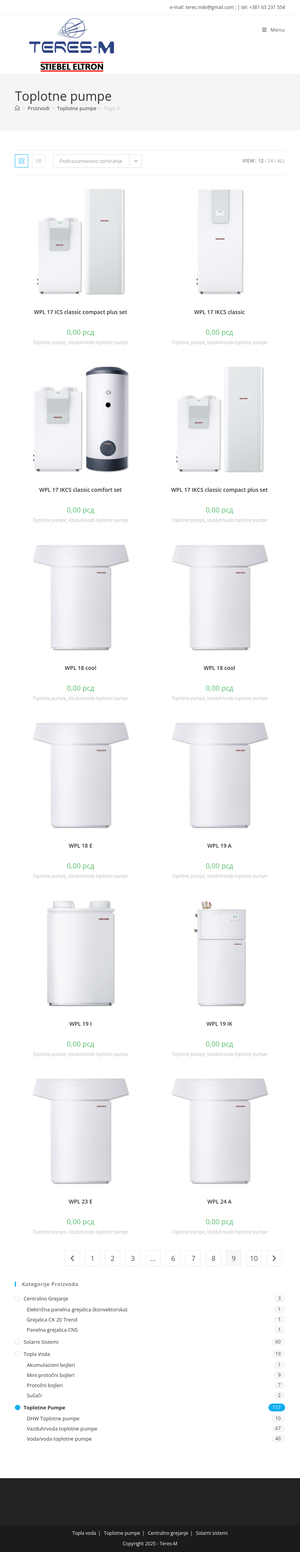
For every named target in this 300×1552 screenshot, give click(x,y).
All (281, 160)
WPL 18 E (81, 845)
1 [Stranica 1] (93, 1258)
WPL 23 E (81, 1201)
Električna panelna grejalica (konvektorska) (77, 1309)
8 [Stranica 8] (214, 1258)
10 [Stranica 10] (254, 1258)
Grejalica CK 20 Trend (52, 1319)
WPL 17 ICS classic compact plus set (80, 312)
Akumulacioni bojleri (51, 1364)
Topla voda (36, 1353)
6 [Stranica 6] (173, 1258)
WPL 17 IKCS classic (219, 312)
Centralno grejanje (45, 1298)
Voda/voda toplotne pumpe (59, 1438)
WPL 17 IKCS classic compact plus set (219, 489)
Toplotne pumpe (49, 342)
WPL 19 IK (219, 1023)
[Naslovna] (17, 108)
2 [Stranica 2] (112, 1258)
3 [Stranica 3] (133, 1258)
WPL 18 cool (80, 668)
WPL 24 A (219, 1201)
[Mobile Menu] (273, 29)
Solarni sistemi (40, 1341)
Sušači (34, 1395)
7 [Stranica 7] (193, 1258)
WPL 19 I (81, 1023)
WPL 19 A (219, 845)
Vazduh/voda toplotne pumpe (98, 342)
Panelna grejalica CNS (52, 1329)
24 (270, 160)
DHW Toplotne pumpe (53, 1418)
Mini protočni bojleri (50, 1375)
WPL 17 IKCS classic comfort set (80, 489)
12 (261, 160)
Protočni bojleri (45, 1385)
